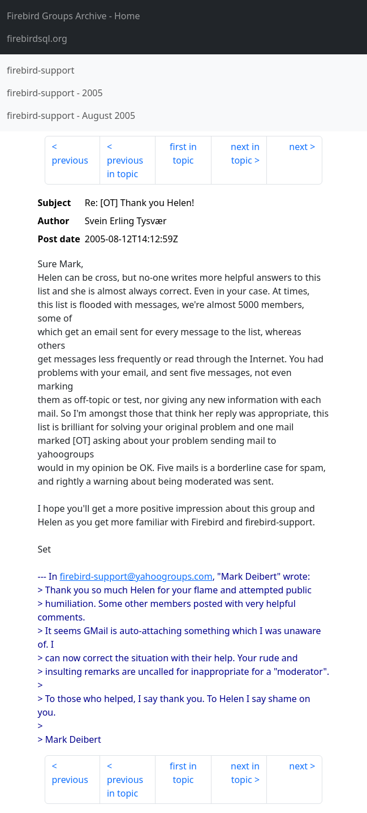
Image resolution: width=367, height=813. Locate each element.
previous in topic (125, 167)
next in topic (245, 153)
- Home (73, 16)
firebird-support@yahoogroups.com (136, 576)
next (298, 146)
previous (70, 160)
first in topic (183, 153)
